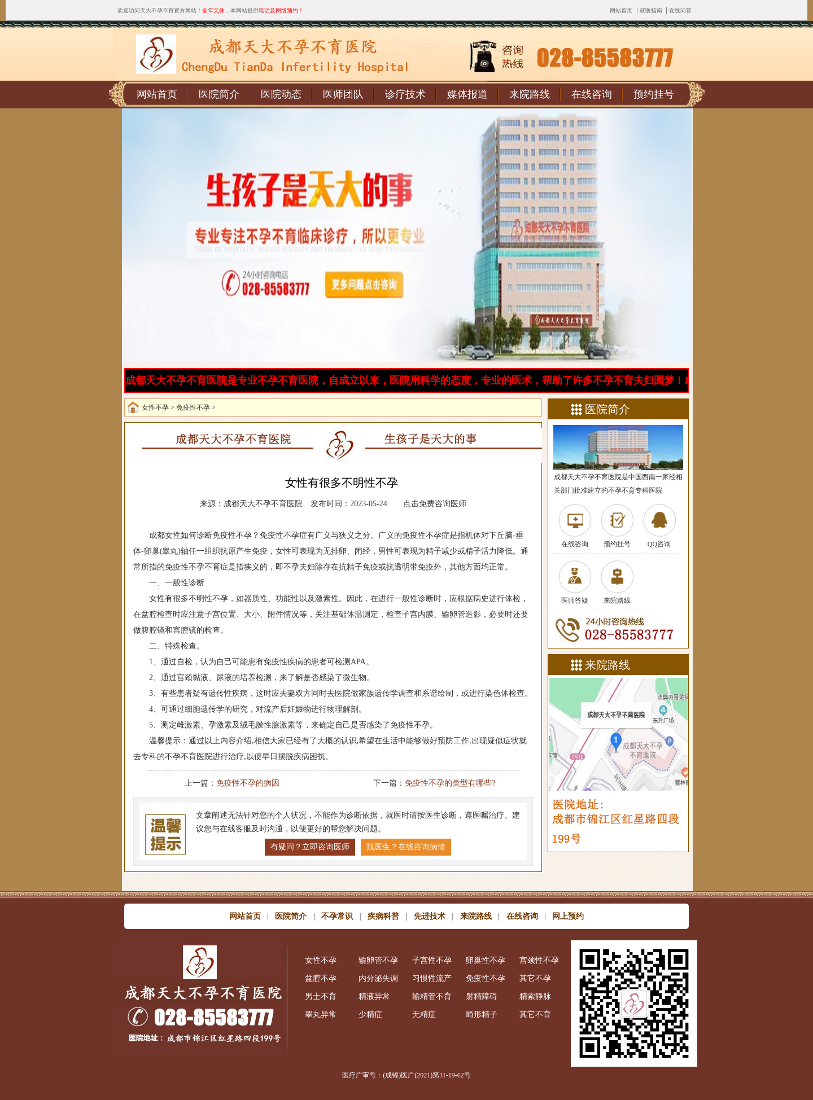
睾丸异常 (320, 1014)
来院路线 (529, 94)
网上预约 (568, 916)
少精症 (370, 1014)
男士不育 (320, 996)
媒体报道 (467, 94)
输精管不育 (432, 996)
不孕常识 (337, 916)
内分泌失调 (378, 978)
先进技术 (429, 916)
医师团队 (343, 94)
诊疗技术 (405, 94)
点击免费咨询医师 (434, 503)
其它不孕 (535, 978)
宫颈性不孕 (539, 960)
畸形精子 (481, 1014)
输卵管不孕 (378, 960)
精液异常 (374, 996)
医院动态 (281, 94)
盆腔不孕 (320, 978)
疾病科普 (383, 916)
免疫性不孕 (193, 407)
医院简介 (219, 94)
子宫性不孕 (432, 960)
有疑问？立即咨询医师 (309, 847)
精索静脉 (535, 996)
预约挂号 (653, 94)
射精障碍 (481, 996)
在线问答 (680, 10)
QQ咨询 (659, 544)
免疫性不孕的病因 (247, 783)
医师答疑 (574, 600)
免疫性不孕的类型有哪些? (450, 783)
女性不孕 (155, 407)
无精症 (424, 1014)
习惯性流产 (432, 978)
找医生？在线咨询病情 (405, 847)
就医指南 (651, 10)
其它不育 (535, 1014)
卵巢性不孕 (485, 960)
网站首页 (621, 10)
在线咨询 (591, 94)
